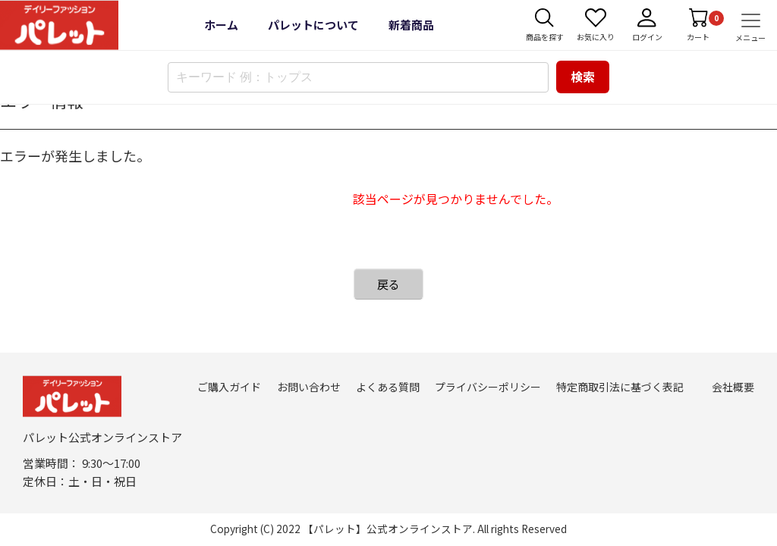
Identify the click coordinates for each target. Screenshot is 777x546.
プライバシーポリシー (488, 386)
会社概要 (733, 386)
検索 (583, 76)
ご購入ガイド (229, 386)
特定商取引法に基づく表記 (620, 386)
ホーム (221, 25)
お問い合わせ (309, 386)
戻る (388, 284)
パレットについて (313, 25)
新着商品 (411, 25)
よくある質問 (388, 386)
